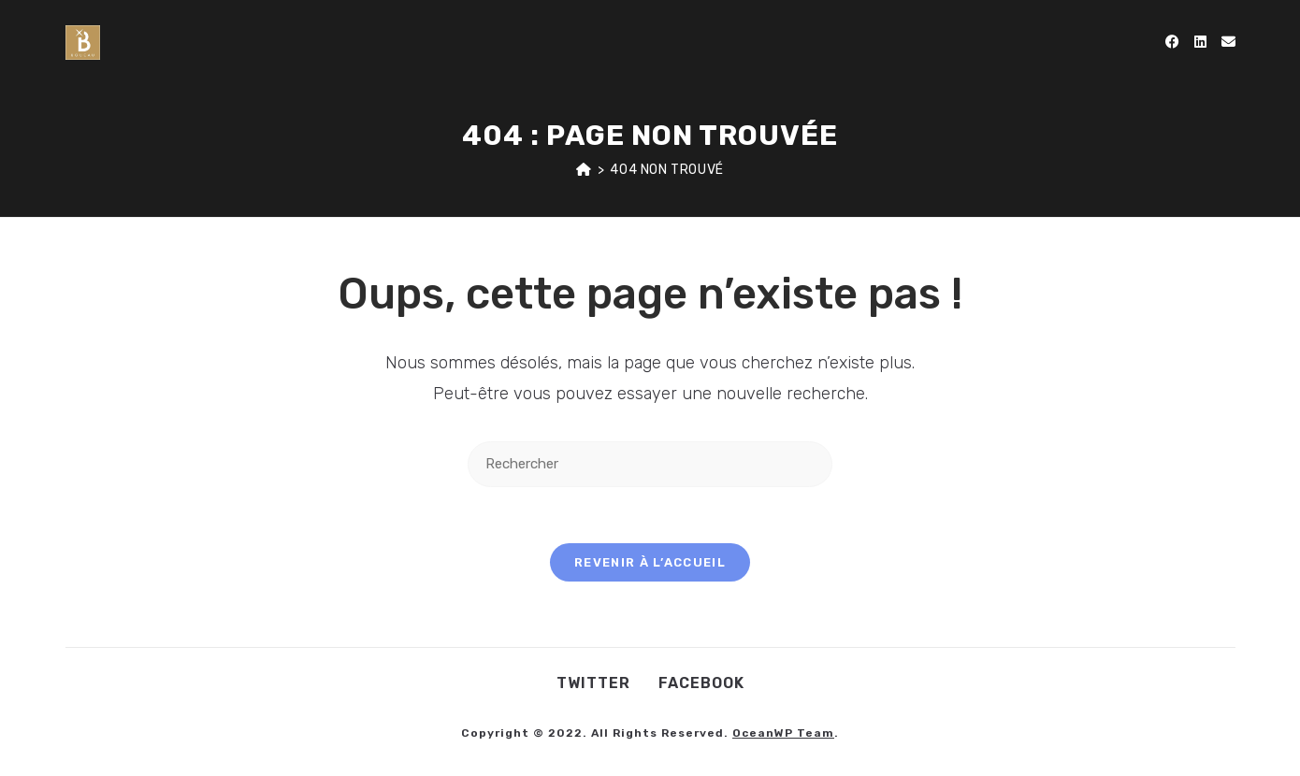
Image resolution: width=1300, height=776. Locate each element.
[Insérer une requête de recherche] (650, 464)
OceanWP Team (783, 733)
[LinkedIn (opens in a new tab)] (1200, 42)
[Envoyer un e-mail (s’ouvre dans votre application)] (1228, 42)
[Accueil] (584, 170)
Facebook (701, 683)
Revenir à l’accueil (650, 562)
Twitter (593, 683)
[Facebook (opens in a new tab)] (1172, 42)
